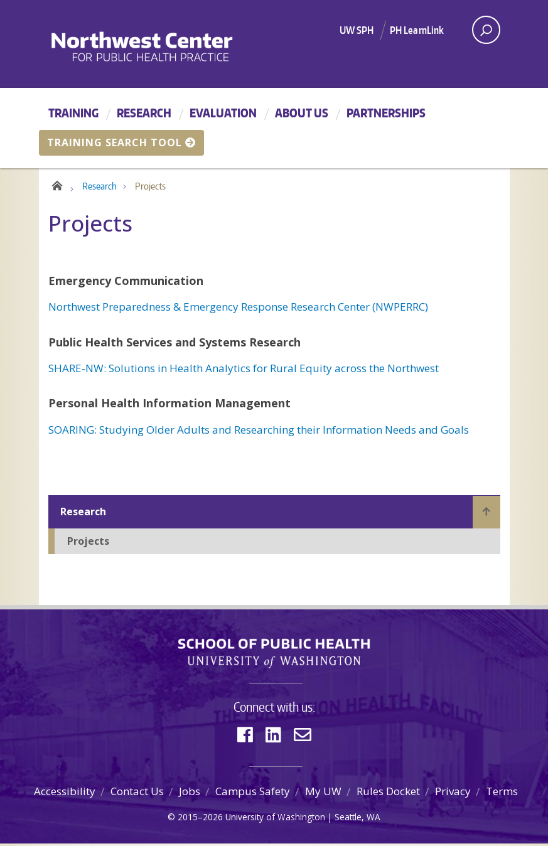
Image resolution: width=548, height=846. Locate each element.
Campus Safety (252, 794)
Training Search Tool (121, 142)
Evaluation (223, 112)
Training (73, 112)
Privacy (453, 794)
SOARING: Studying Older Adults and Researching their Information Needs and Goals (258, 432)
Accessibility (64, 794)
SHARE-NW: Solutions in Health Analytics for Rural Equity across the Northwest (243, 371)
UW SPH (357, 30)
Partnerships (386, 112)
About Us (301, 112)
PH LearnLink (417, 30)
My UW (323, 794)
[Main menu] (274, 128)
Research (144, 112)
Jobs (189, 794)
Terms (502, 794)
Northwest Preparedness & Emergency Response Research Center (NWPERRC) (238, 310)
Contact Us (137, 794)
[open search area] (486, 30)
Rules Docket (388, 794)
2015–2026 (200, 820)
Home (56, 185)
